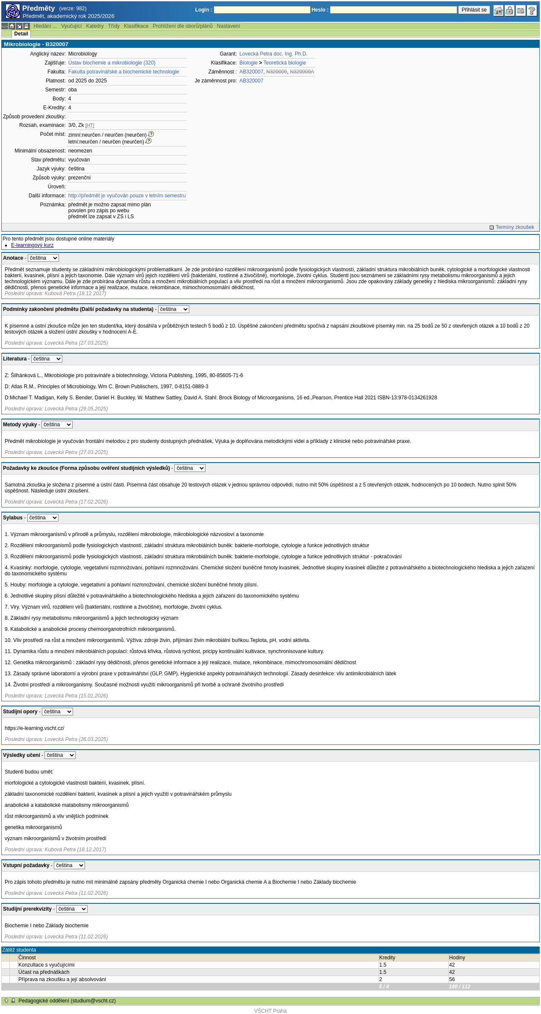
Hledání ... (45, 26)
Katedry (94, 26)
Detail (21, 34)
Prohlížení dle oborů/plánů (182, 26)
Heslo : (320, 10)
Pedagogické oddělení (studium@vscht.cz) (67, 1001)
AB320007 (251, 72)
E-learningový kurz (32, 245)
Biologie (248, 63)
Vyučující (71, 26)
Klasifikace (136, 26)
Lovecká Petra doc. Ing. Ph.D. (273, 54)
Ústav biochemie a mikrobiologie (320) (112, 63)
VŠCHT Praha (270, 1011)
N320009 (276, 72)
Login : (203, 10)
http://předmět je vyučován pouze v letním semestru (127, 196)
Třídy (114, 26)
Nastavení (228, 26)
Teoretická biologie (284, 63)
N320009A (302, 72)
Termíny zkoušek (515, 227)
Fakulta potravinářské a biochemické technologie (123, 72)
